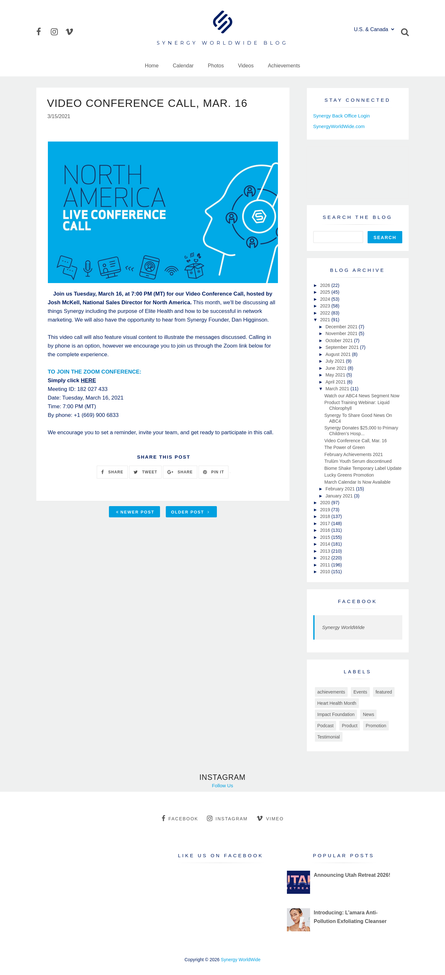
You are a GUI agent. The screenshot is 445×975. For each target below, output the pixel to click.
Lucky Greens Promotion (349, 475)
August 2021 (338, 354)
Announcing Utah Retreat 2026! (352, 875)
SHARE (112, 472)
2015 (325, 537)
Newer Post (135, 512)
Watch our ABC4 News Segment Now (361, 395)
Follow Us (222, 785)
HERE (88, 381)
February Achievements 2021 (353, 454)
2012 (325, 557)
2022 (325, 312)
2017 (325, 523)
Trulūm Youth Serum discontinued (358, 461)
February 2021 (340, 488)
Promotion (376, 725)
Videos (246, 65)
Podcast (325, 725)
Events (360, 692)
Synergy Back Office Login (341, 115)
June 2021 (336, 368)
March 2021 (338, 388)
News (368, 714)
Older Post (190, 512)
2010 (325, 571)
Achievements (284, 65)
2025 (325, 292)
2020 (325, 502)
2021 (325, 319)
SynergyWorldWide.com (339, 126)
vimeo (270, 818)
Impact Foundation (336, 714)
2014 (325, 544)
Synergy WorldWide (343, 627)
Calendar (183, 65)
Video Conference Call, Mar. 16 (355, 440)
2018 (325, 516)
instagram (227, 818)
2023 (325, 305)
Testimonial (328, 736)
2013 (325, 551)
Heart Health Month (336, 703)
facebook (180, 818)
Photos (216, 65)
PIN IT (213, 472)
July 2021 (335, 361)
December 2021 (342, 326)
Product (349, 725)
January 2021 (339, 495)
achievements (331, 692)
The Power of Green (344, 447)
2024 (325, 299)
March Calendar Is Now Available (357, 482)
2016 (325, 530)
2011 (325, 564)
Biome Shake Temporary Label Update (362, 468)
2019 (325, 509)
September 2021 (342, 347)
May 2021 (335, 374)
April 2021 (336, 381)
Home (152, 65)
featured (384, 692)
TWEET (145, 472)
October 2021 (339, 340)
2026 (325, 285)
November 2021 (342, 333)
